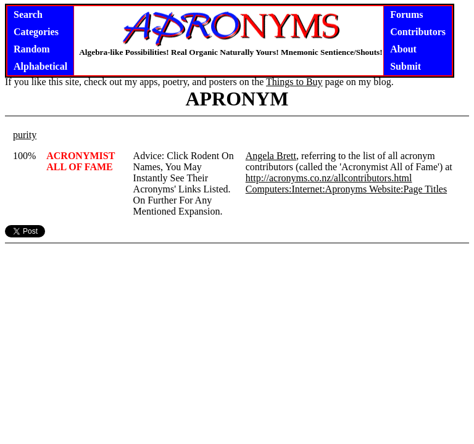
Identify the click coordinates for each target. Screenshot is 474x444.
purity (24, 135)
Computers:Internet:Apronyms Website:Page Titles (346, 189)
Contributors (418, 32)
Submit (405, 66)
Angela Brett (271, 155)
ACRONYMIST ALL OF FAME (80, 161)
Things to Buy (294, 81)
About (403, 49)
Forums (406, 14)
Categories (36, 32)
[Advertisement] (237, 326)
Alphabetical (40, 66)
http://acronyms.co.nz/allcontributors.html (329, 178)
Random (32, 49)
